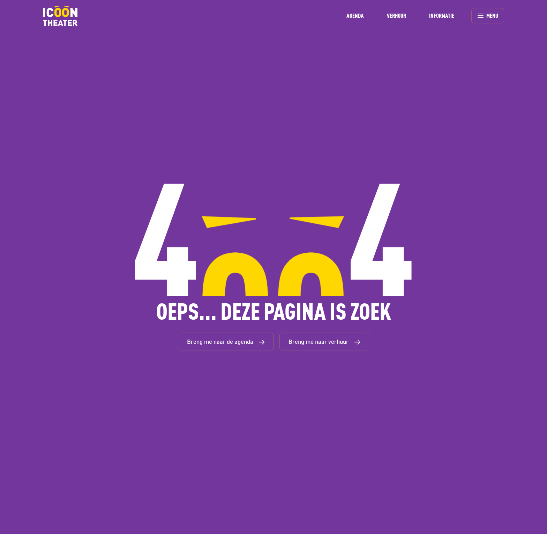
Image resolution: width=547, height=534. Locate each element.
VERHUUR (396, 15)
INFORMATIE (441, 15)
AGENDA (355, 15)
